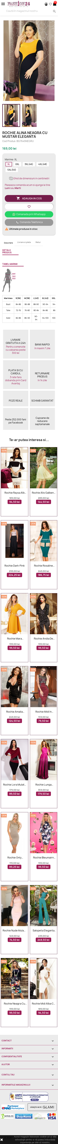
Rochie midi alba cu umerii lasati (43, 1003)
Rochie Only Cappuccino (14, 857)
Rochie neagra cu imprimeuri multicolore (14, 1003)
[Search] (29, 11)
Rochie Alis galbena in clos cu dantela (43, 492)
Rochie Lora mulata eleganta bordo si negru (14, 784)
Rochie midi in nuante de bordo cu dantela (43, 711)
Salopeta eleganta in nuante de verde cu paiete (43, 930)
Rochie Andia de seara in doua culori (43, 638)
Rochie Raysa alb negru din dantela (14, 492)
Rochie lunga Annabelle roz (43, 784)
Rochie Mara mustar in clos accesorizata (14, 638)
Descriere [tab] (8, 243)
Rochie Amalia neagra (14, 711)
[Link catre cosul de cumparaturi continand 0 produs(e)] (54, 4)
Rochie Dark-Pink (14, 565)
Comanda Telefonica (29, 222)
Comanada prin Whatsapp (29, 214)
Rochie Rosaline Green (43, 565)
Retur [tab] (38, 242)
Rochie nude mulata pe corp (14, 930)
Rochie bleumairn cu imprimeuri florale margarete (43, 857)
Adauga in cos (29, 198)
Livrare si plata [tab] (24, 242)
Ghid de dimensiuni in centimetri (29, 178)
